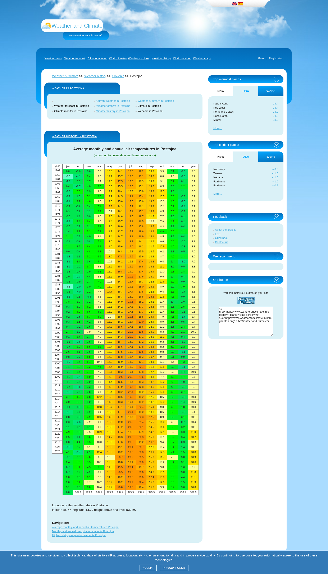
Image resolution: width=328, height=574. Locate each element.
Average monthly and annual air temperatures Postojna (85, 527)
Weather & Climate (65, 76)
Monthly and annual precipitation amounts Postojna (83, 531)
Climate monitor (97, 58)
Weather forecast (74, 58)
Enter (261, 58)
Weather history (161, 58)
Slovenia (118, 76)
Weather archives (138, 58)
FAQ (217, 233)
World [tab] (270, 91)
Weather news (53, 58)
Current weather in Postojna (113, 100)
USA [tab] (245, 91)
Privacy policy (174, 567)
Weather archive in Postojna (113, 105)
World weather (182, 58)
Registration (276, 58)
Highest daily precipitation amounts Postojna (79, 535)
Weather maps (202, 58)
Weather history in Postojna (113, 111)
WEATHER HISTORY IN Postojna (74, 136)
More (216, 128)
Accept (148, 567)
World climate (117, 58)
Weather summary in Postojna (156, 100)
